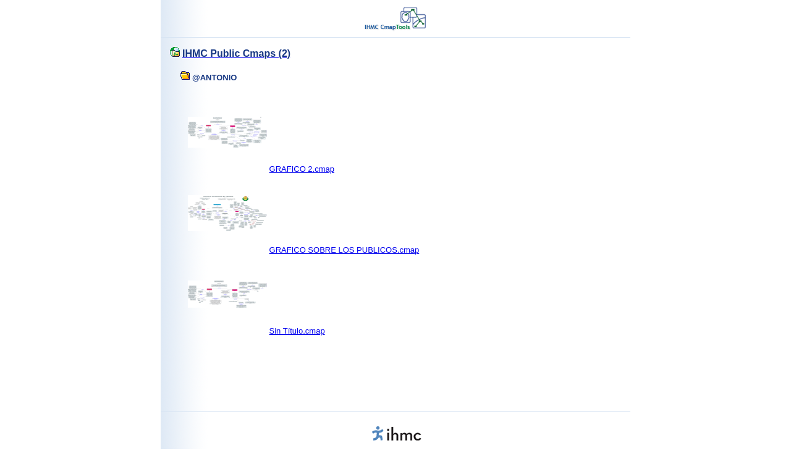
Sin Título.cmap (297, 330)
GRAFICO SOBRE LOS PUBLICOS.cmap (344, 250)
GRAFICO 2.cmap (301, 169)
